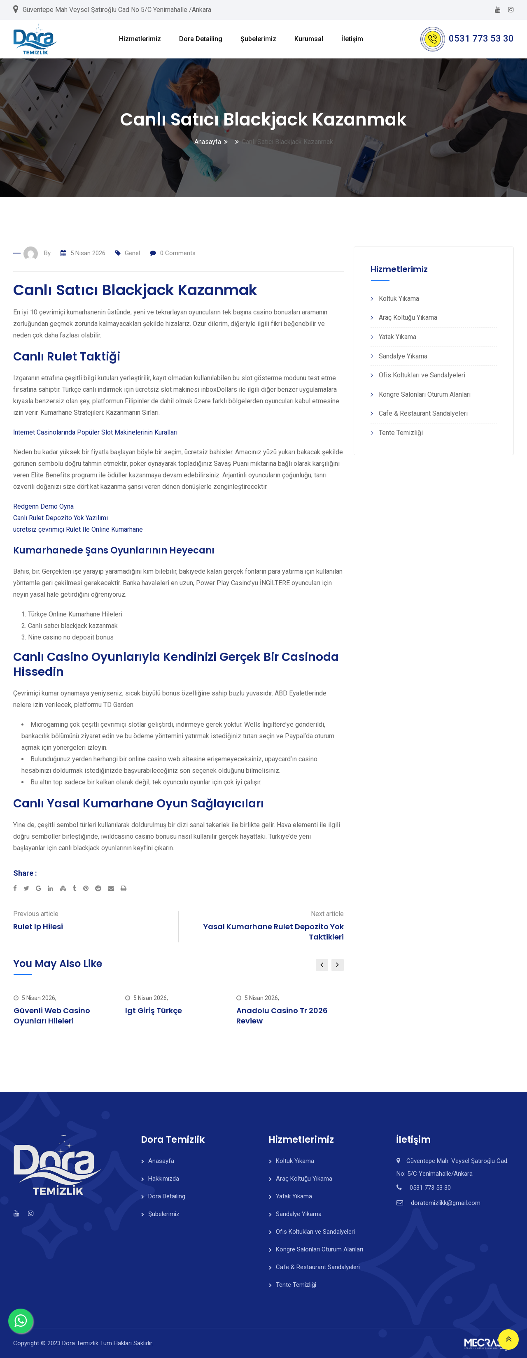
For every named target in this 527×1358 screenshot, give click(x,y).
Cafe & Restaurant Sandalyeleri (423, 413)
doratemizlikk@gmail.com (445, 1203)
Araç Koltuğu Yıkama (408, 317)
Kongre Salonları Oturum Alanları (425, 394)
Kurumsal (308, 39)
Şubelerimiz (258, 39)
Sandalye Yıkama (403, 356)
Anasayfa (207, 142)
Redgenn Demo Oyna (43, 506)
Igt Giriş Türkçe (153, 1010)
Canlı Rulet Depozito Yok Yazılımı (60, 518)
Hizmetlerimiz (140, 39)
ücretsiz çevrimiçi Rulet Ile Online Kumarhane (78, 529)
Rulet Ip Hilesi (38, 926)
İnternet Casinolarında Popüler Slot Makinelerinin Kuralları (95, 432)
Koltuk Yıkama (399, 298)
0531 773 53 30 (481, 38)
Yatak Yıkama (397, 337)
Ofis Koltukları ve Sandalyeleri (422, 375)
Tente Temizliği (401, 433)
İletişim (352, 39)
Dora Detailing (200, 39)
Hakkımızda (163, 1178)
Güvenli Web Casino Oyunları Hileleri (52, 1015)
